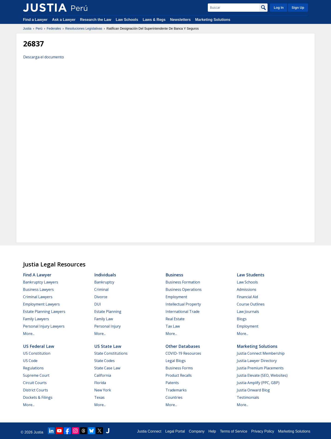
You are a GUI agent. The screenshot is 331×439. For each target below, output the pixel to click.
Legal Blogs (176, 360)
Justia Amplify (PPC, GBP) (258, 382)
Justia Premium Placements (260, 368)
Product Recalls (179, 375)
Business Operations (184, 289)
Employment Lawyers (41, 304)
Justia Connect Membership (261, 353)
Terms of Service (233, 431)
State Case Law (107, 368)
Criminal (101, 289)
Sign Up (298, 7)
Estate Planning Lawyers (44, 311)
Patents (172, 382)
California (102, 375)
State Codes (104, 360)
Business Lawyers (38, 289)
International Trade (183, 311)
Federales (54, 28)
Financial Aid (247, 296)
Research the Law (95, 20)
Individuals (105, 275)
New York (102, 390)
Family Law (103, 318)
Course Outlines (251, 304)
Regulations (33, 368)
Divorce (100, 296)
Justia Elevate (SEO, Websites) (262, 375)
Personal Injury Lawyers (44, 326)
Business (174, 275)
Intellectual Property (183, 304)
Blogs (242, 318)
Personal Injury (107, 326)
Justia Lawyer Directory (257, 360)
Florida (100, 382)
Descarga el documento (43, 56)
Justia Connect (149, 431)
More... (28, 333)
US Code (30, 360)
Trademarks (176, 390)
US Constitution (36, 353)
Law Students (250, 275)
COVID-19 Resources (183, 353)
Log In (279, 7)
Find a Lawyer (35, 20)
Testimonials (248, 397)
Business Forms (179, 368)
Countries (174, 397)
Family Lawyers (36, 318)
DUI (97, 304)
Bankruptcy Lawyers (40, 282)
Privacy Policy (262, 431)
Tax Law (173, 326)
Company (196, 431)
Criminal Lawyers (37, 296)
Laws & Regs (154, 20)
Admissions (246, 289)
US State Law (107, 346)
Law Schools (127, 20)
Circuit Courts (35, 382)
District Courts (35, 390)
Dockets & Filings (37, 397)
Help (212, 431)
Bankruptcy (104, 282)
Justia (27, 28)
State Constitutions (111, 353)
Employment (176, 296)
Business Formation (183, 282)
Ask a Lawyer (64, 20)
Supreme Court (36, 375)
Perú (39, 28)
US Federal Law (38, 346)
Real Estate (175, 318)
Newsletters (180, 20)
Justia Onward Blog (253, 390)
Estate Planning (107, 311)
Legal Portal (175, 431)
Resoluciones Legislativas (83, 28)
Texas (99, 397)
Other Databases (183, 346)
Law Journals (248, 311)
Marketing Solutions (212, 20)
